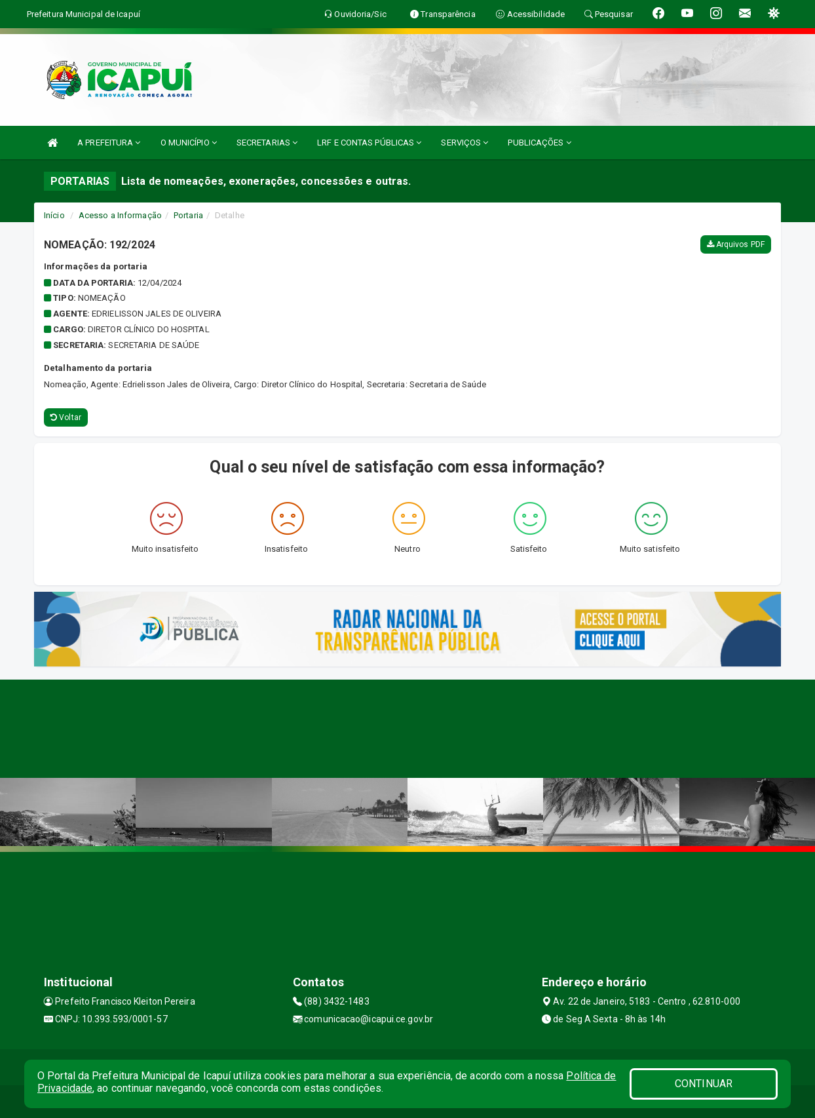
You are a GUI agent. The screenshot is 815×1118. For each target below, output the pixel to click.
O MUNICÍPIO (189, 142)
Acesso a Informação (120, 215)
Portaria (188, 215)
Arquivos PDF (736, 244)
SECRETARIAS (267, 142)
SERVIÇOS (464, 142)
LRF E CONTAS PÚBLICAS (369, 142)
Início (54, 215)
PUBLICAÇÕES (539, 142)
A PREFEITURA (108, 142)
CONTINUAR (703, 1083)
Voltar (65, 417)
